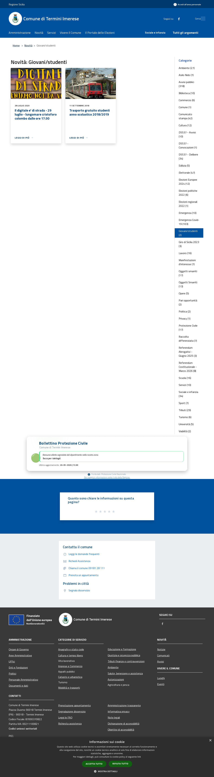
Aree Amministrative (20, 655)
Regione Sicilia (17, 4)
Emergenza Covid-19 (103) (189, 222)
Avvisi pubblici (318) (186, 84)
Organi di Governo (19, 649)
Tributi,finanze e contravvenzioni (126, 661)
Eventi (160, 684)
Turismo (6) (185, 417)
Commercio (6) (187, 100)
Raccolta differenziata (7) (188, 339)
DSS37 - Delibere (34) (188, 156)
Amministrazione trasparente (124, 705)
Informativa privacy (119, 711)
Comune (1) (185, 107)
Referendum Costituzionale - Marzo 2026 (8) (188, 367)
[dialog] (107, 757)
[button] (107, 454)
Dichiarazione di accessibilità (123, 723)
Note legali (114, 717)
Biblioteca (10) (187, 93)
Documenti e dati (18, 686)
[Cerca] (201, 19)
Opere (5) (184, 293)
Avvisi (160, 661)
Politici (12, 674)
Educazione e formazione (122, 649)
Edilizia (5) (184, 166)
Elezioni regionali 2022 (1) (188, 204)
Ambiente (113, 667)
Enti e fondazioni (18, 667)
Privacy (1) (184, 318)
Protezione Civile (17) (188, 328)
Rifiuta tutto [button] (120, 763)
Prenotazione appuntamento (74, 705)
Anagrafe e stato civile (71, 649)
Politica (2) (185, 311)
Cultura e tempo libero (70, 655)
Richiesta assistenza (70, 723)
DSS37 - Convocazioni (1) (188, 145)
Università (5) (186, 424)
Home (16, 45)
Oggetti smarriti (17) (188, 273)
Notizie (161, 649)
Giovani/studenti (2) (188, 233)
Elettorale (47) (187, 173)
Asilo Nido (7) (186, 75)
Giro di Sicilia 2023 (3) (189, 244)
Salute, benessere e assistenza (125, 673)
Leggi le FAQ (65, 717)
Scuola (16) (185, 378)
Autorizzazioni (116, 679)
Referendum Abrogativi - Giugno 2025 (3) (188, 352)
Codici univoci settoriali (23, 729)
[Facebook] (171, 18)
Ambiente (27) (187, 68)
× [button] (210, 740)
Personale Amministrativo (23, 680)
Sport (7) (184, 403)
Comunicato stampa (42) (185, 116)
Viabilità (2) (185, 431)
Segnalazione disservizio (72, 711)
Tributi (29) (185, 410)
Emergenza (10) (187, 213)
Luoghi (161, 678)
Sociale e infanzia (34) (188, 394)
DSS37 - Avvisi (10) (187, 134)
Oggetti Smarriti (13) (188, 284)
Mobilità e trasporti (69, 688)
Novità (28, 45)
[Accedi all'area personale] (187, 4)
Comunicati (163, 655)
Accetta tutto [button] (94, 763)
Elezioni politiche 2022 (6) (188, 193)
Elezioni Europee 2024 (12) (188, 182)
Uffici (12, 661)
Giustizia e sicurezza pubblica (124, 655)
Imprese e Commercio (70, 666)
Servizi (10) (185, 385)
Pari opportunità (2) (188, 302)
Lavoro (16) (185, 253)
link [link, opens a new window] (139, 756)
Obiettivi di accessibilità (121, 730)
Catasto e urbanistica (70, 677)
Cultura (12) (185, 125)
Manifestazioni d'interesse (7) (187, 262)
